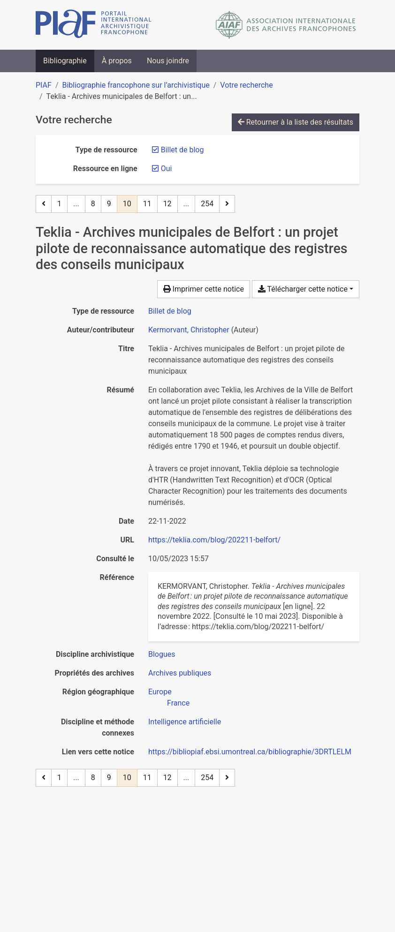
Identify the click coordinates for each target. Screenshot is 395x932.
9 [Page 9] (109, 203)
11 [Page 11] (147, 203)
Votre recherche (246, 85)
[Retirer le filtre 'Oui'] (166, 168)
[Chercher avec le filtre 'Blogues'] (161, 654)
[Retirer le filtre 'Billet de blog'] (182, 149)
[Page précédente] (44, 204)
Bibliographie (65, 60)
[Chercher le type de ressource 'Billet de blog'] (169, 311)
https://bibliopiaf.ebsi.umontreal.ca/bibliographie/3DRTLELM (249, 751)
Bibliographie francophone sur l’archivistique (135, 85)
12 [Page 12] (167, 203)
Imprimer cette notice (203, 289)
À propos (117, 60)
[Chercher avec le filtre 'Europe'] (160, 691)
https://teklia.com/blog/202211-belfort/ (214, 539)
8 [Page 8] (93, 203)
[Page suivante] (227, 204)
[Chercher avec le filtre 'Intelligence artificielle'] (184, 721)
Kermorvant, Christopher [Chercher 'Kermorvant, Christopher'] (188, 329)
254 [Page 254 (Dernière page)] (207, 203)
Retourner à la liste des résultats (295, 122)
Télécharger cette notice (303, 289)
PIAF (44, 85)
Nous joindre (168, 60)
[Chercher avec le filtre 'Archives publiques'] (179, 673)
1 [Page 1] (59, 203)
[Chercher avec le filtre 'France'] (178, 703)
